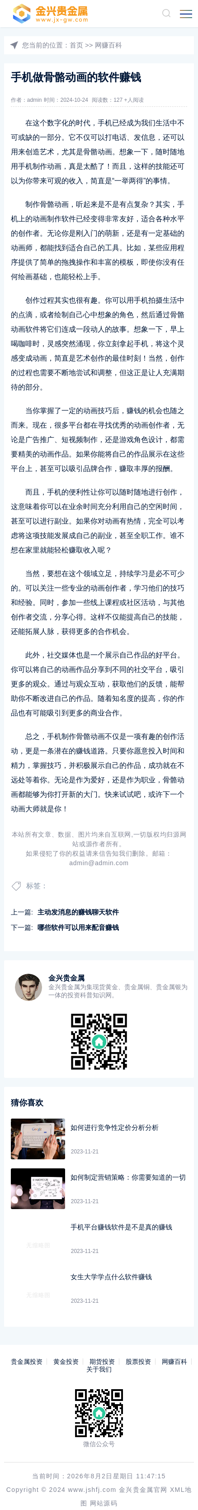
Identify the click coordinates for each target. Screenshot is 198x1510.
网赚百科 (108, 45)
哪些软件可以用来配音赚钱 (78, 927)
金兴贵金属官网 (143, 1476)
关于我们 (99, 1369)
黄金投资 (66, 1361)
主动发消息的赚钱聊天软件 (78, 912)
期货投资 (102, 1361)
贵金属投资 (26, 1361)
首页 (76, 45)
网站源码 (104, 1489)
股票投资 (138, 1361)
